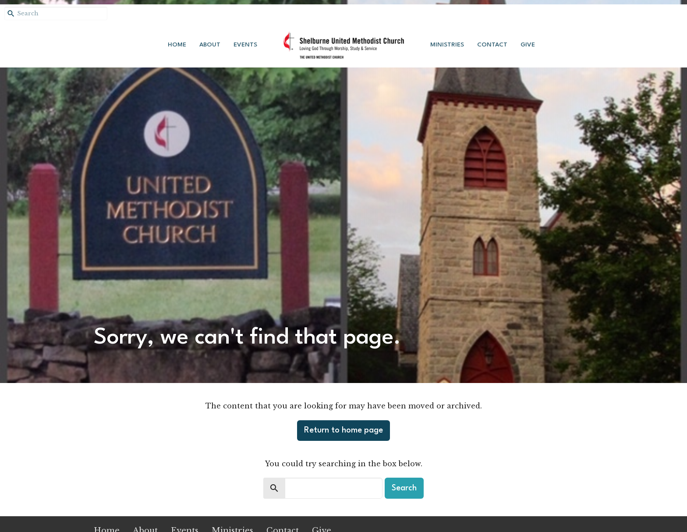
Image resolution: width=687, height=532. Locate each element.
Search (404, 488)
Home (177, 45)
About (209, 45)
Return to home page (343, 430)
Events (245, 45)
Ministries (447, 45)
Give (528, 45)
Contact (492, 45)
